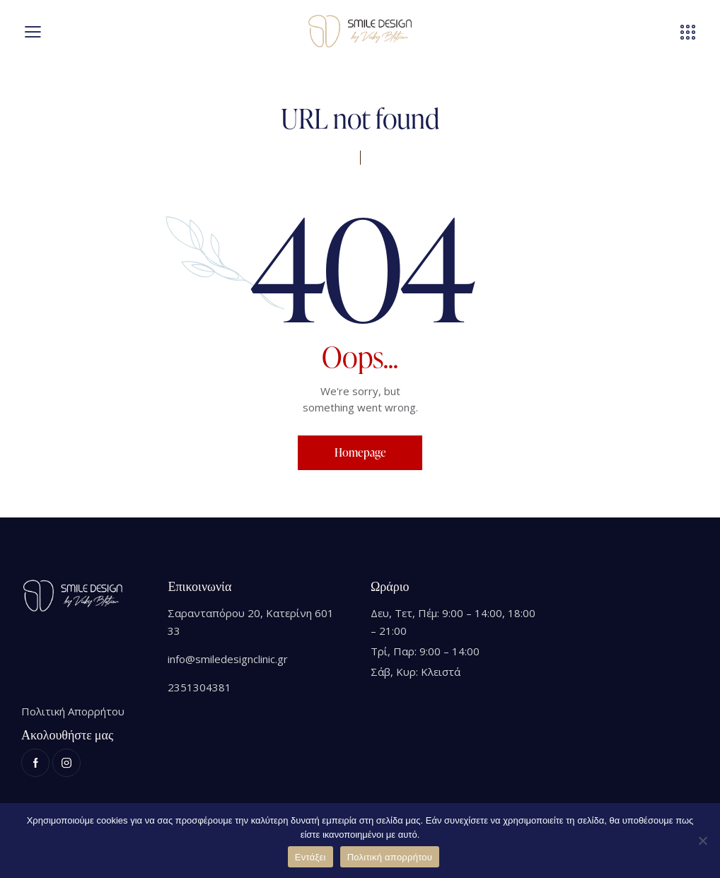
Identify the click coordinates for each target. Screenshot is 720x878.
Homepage (360, 452)
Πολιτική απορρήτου (389, 857)
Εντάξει (310, 857)
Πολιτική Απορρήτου (72, 711)
